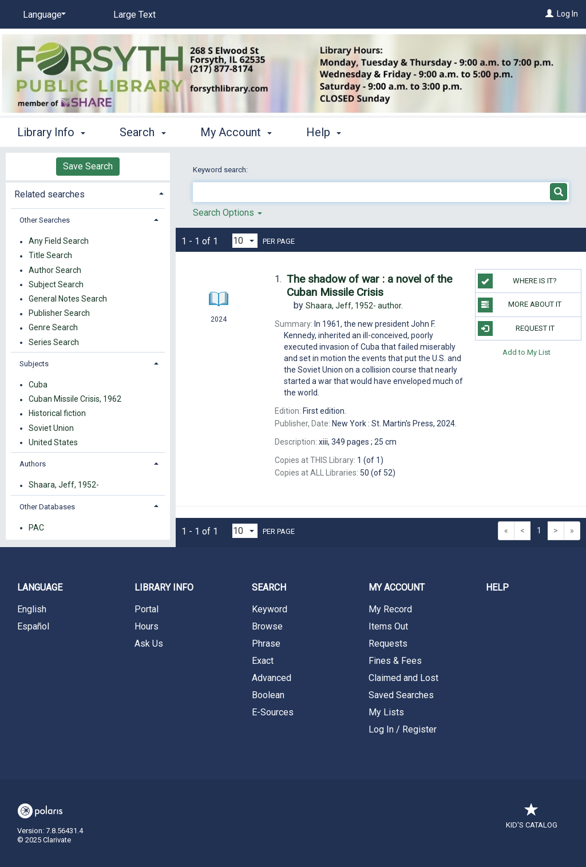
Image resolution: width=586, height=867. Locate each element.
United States (53, 442)
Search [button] (142, 132)
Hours (146, 626)
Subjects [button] (34, 363)
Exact (263, 660)
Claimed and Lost (403, 677)
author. (354, 305)
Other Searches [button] (44, 220)
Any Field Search (59, 241)
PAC (36, 527)
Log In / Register (403, 729)
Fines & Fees (395, 660)
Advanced (271, 677)
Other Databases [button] (47, 506)
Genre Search (53, 327)
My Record (390, 609)
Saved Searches (401, 695)
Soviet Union (51, 428)
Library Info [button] (51, 132)
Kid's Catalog (531, 819)
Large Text (134, 14)
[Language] (42, 14)
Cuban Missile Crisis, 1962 (75, 399)
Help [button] (323, 132)
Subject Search (56, 284)
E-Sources (273, 712)
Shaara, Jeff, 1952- (64, 485)
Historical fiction (57, 413)
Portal (146, 609)
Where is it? (517, 281)
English (31, 609)
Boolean (268, 695)
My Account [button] (236, 132)
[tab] (88, 193)
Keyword (269, 609)
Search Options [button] (227, 212)
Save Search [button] (88, 166)
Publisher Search (59, 313)
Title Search (50, 255)
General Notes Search (68, 298)
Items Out (388, 626)
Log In (567, 13)
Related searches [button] (49, 194)
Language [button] (39, 587)
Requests (388, 643)
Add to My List (526, 352)
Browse (267, 626)
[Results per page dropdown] (245, 240)
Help (497, 587)
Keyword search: (221, 169)
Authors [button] (32, 464)
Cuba (38, 384)
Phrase (266, 643)
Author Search (55, 270)
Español (33, 626)
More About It (519, 305)
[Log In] (549, 13)
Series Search (54, 342)
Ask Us (148, 643)
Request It (516, 328)
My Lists (386, 712)
